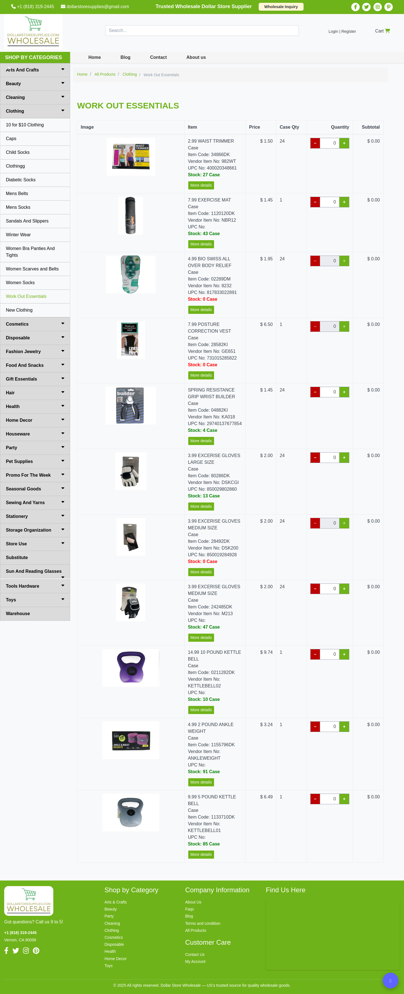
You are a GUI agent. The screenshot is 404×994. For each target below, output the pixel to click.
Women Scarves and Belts (32, 269)
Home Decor (35, 420)
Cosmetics (35, 323)
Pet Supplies (35, 461)
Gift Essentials (35, 378)
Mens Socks (18, 207)
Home (94, 57)
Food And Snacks (35, 365)
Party (35, 447)
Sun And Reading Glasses (35, 573)
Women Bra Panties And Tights (30, 252)
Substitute (17, 557)
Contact (158, 57)
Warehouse (18, 613)
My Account (195, 961)
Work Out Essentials (26, 296)
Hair (35, 392)
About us (196, 57)
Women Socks (20, 282)
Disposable (35, 337)
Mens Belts (17, 193)
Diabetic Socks (21, 179)
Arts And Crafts (35, 69)
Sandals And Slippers (27, 221)
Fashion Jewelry (35, 351)
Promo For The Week (35, 475)
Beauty (35, 83)
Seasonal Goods (35, 488)
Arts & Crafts (116, 902)
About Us (193, 902)
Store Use (35, 543)
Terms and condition (202, 923)
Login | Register (342, 31)
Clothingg (15, 166)
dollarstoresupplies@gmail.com (95, 6)
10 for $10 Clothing (25, 124)
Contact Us (195, 954)
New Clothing (19, 310)
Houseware (35, 433)
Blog (125, 57)
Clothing (35, 110)
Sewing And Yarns (35, 502)
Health (35, 406)
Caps (11, 138)
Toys (35, 599)
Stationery (35, 516)
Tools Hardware (35, 585)
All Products (195, 930)
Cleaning (35, 97)
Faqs (189, 909)
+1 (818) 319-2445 (33, 6)
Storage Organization (35, 529)
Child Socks (17, 152)
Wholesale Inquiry (281, 6)
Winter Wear (18, 234)
